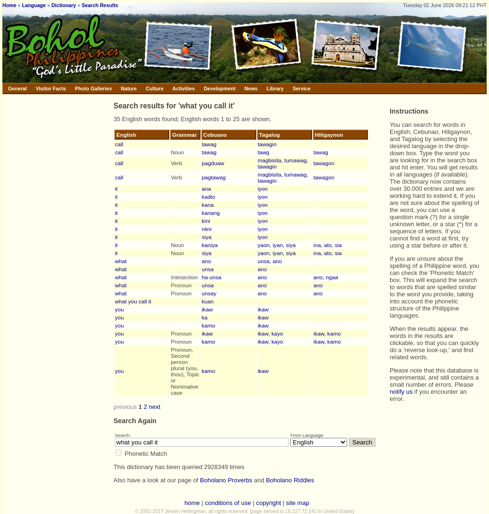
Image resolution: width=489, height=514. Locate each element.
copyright (268, 502)
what (121, 261)
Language (33, 5)
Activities (184, 88)
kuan (208, 301)
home (192, 502)
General (17, 88)
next (154, 406)
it (116, 189)
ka (205, 317)
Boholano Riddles (290, 480)
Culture (154, 88)
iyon (263, 189)
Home (9, 5)
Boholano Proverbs (226, 480)
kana (208, 205)
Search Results (100, 5)
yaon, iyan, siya (277, 245)
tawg (264, 152)
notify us (401, 391)
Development (220, 88)
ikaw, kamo (327, 333)
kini (206, 221)
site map (297, 502)
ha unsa (212, 277)
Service (302, 88)
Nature (129, 88)
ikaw (207, 309)
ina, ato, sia (328, 245)
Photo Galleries (93, 88)
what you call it (133, 301)
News (251, 88)
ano (206, 261)
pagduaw (213, 163)
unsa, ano (270, 261)
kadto (209, 197)
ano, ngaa (326, 277)
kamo (209, 325)
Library (275, 88)
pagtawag (214, 177)
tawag (209, 144)
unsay (209, 293)
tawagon (324, 163)
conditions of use (228, 502)
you (119, 309)
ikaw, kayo (270, 333)
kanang (211, 213)
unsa (208, 269)
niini (207, 229)
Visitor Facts (51, 88)
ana (206, 189)
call (119, 144)
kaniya (210, 245)
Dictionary (64, 5)
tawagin (267, 144)
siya (207, 237)
